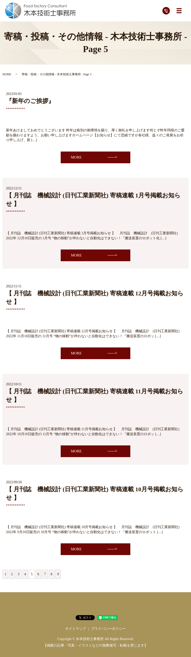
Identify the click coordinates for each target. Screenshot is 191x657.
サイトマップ (75, 629)
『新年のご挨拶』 (30, 101)
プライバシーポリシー (108, 629)
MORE (76, 157)
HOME (6, 74)
